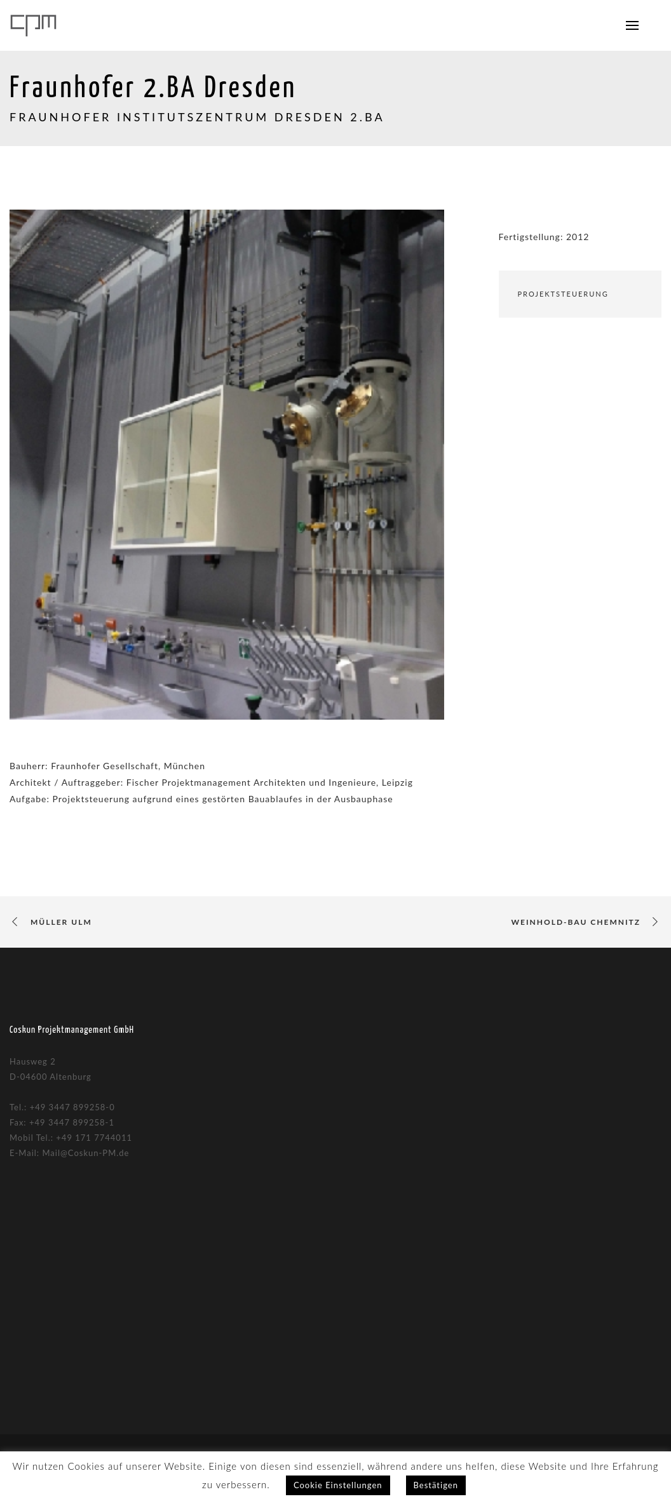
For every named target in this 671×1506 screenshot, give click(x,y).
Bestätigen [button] (436, 1485)
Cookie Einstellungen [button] (338, 1485)
